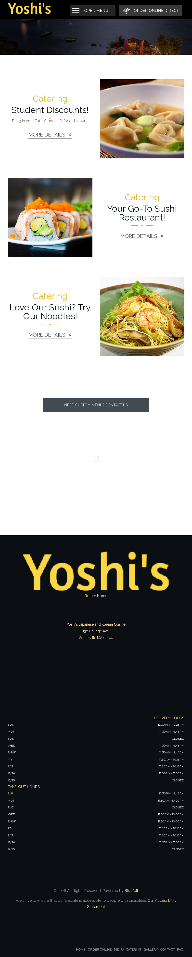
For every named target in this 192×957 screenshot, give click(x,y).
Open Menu (96, 10)
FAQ (180, 949)
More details (50, 137)
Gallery (151, 949)
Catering (133, 949)
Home (80, 949)
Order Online (100, 949)
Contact (167, 949)
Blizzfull (131, 890)
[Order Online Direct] (150, 10)
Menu (119, 949)
